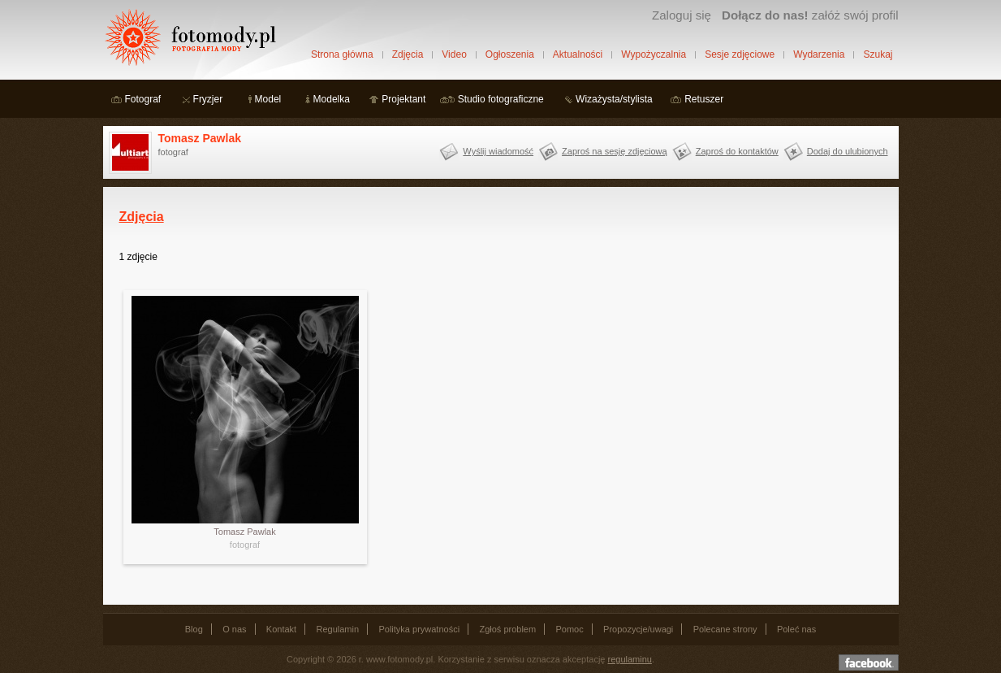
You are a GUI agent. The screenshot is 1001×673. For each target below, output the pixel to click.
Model (268, 99)
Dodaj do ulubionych (847, 151)
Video (454, 54)
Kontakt (281, 629)
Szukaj (877, 54)
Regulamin (338, 629)
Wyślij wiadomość (498, 151)
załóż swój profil (810, 15)
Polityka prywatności (419, 629)
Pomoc (570, 629)
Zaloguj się (681, 15)
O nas (234, 629)
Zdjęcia (408, 54)
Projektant (403, 99)
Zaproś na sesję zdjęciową (614, 151)
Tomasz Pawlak (199, 138)
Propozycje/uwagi (638, 629)
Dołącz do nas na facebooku (869, 662)
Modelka (331, 99)
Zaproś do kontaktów (737, 151)
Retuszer (703, 99)
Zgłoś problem (507, 629)
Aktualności (577, 54)
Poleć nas (796, 629)
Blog (194, 629)
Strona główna (342, 54)
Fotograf (143, 99)
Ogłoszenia (509, 54)
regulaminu (630, 659)
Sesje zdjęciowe (739, 54)
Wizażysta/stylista (614, 99)
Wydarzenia (818, 54)
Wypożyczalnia (653, 54)
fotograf (245, 544)
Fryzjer (208, 99)
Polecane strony (725, 629)
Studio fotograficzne (501, 99)
